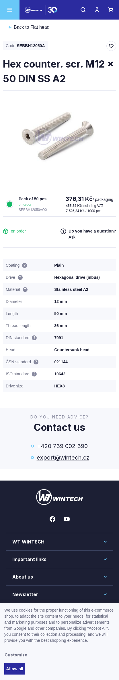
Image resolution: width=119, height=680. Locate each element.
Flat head (32, 27)
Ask (72, 237)
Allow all (14, 668)
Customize (16, 654)
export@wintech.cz (62, 457)
